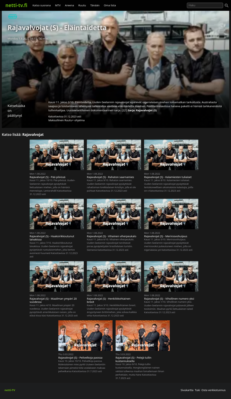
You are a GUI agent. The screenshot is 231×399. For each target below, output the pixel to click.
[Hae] (205, 5)
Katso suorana (42, 5)
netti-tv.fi (16, 5)
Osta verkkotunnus (213, 390)
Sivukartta (187, 390)
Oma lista (110, 5)
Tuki (197, 390)
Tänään (95, 5)
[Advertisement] (115, 69)
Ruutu (82, 5)
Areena (69, 5)
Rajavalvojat (33, 134)
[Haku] (226, 5)
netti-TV (10, 390)
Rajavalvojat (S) (146, 110)
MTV (58, 5)
